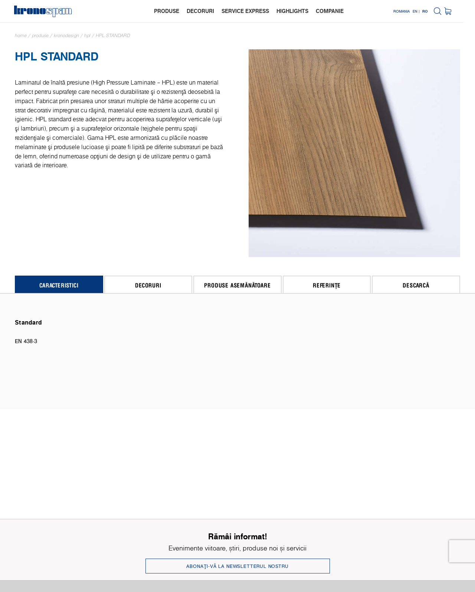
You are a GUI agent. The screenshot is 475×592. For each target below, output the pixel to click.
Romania (413, 11)
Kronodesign (66, 35)
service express (253, 11)
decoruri (208, 11)
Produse (40, 35)
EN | (427, 11)
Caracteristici (58, 285)
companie (337, 11)
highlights (300, 11)
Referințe (327, 285)
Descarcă (416, 285)
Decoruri (148, 285)
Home (21, 35)
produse (174, 11)
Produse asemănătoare (237, 285)
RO (436, 11)
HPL (87, 35)
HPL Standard (113, 35)
